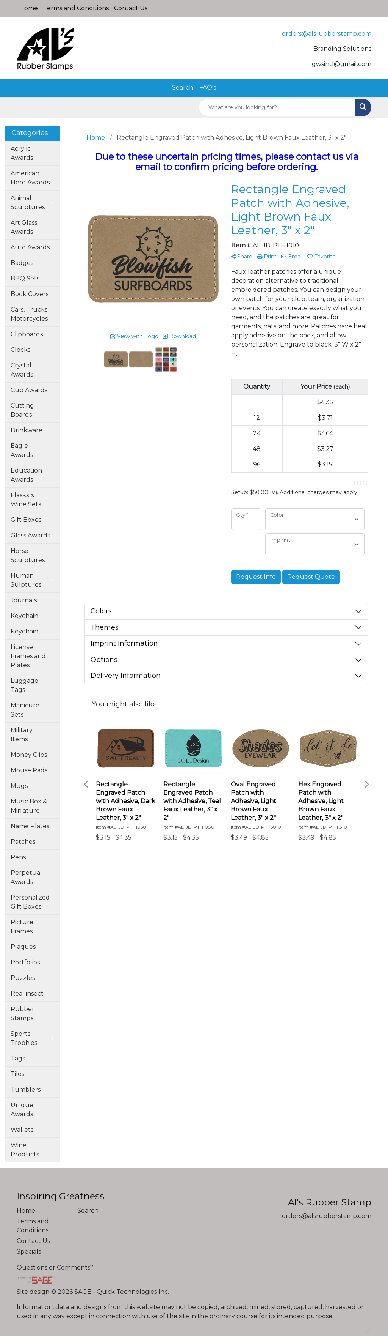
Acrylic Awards (22, 153)
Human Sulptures (26, 580)
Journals (24, 600)
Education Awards (26, 475)
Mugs (19, 785)
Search (182, 87)
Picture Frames (22, 926)
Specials (29, 1251)
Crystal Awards (22, 370)
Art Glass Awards (24, 227)
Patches (23, 841)
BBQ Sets (25, 278)
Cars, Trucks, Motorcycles (29, 314)
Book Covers (29, 294)
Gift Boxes (26, 519)
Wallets (22, 1129)
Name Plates (30, 826)
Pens (18, 857)
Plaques (23, 946)
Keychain (24, 615)
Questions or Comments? (55, 1267)
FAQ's (207, 87)
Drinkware (26, 430)
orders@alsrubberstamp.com (326, 33)
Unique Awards (22, 1109)
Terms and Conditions (76, 8)
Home (28, 8)
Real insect (27, 993)
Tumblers (26, 1089)
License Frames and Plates (28, 656)
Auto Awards (30, 247)
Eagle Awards (22, 450)
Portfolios (25, 962)
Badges (22, 262)
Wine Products (25, 1150)
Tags (18, 1058)
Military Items (22, 734)
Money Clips (29, 754)
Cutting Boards (22, 410)
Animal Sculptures (28, 202)
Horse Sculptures (28, 555)
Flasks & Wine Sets (26, 500)
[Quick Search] (277, 107)
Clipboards (27, 334)
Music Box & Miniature (29, 806)
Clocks (20, 349)
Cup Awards (29, 390)
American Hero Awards (30, 178)
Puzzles (23, 978)
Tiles (17, 1074)
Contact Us (130, 8)
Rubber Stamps (22, 1013)
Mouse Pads (29, 770)
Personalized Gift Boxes (30, 902)
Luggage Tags (24, 685)
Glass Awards (30, 535)
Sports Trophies (24, 1038)
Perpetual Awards (26, 877)
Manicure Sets (25, 710)
